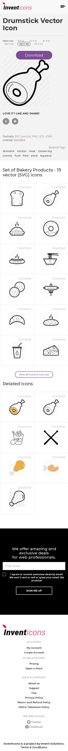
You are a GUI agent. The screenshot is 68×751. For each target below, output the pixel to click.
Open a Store (34, 668)
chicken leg (45, 151)
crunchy (7, 156)
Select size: (8, 40)
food (17, 156)
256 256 (24, 44)
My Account (34, 647)
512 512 (38, 44)
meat (32, 151)
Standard (19, 140)
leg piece (45, 156)
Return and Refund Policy (34, 702)
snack (34, 156)
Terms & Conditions (33, 747)
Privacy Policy (34, 697)
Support (34, 688)
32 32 (33, 40)
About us (34, 683)
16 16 (21, 40)
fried (25, 156)
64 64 (46, 40)
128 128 (9, 44)
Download (24, 187)
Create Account (34, 652)
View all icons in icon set (34, 374)
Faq (34, 692)
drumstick (9, 151)
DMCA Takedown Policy (34, 707)
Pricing (34, 663)
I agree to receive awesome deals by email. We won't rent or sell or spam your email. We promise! (36, 577)
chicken (21, 151)
